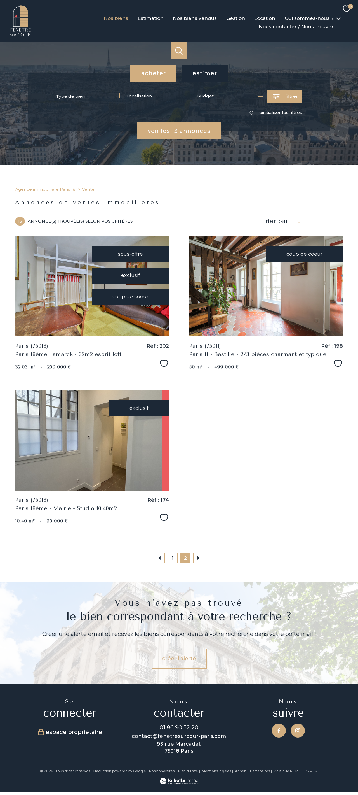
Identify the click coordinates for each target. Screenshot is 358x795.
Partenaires (260, 771)
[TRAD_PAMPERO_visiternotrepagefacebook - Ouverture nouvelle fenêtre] (279, 731)
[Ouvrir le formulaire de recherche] (284, 96)
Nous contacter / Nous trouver (296, 26)
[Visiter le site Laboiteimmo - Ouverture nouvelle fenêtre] (179, 783)
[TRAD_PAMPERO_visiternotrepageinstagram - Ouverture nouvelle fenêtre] (298, 731)
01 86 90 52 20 (179, 727)
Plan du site (188, 771)
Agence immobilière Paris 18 (45, 189)
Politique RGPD (287, 771)
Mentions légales (216, 771)
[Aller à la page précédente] (160, 558)
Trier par (275, 221)
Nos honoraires (162, 771)
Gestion (235, 18)
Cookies (310, 771)
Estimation (151, 18)
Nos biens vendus (195, 18)
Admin (240, 771)
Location (265, 18)
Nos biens (116, 18)
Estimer (204, 73)
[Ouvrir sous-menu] (338, 18)
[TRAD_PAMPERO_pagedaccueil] (20, 35)
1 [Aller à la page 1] (172, 558)
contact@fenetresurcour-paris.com (179, 736)
